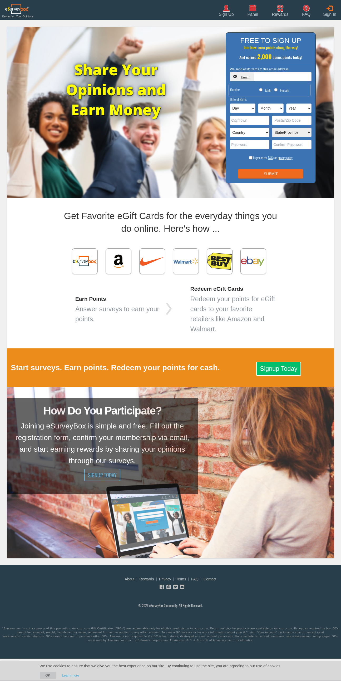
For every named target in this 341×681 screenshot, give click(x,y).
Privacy (165, 579)
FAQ (195, 579)
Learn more (70, 675)
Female (284, 90)
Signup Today (278, 368)
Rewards (146, 579)
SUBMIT (271, 174)
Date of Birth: (238, 99)
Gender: (235, 89)
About (130, 579)
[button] (280, 10)
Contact (210, 579)
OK (47, 675)
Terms (181, 579)
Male (268, 90)
